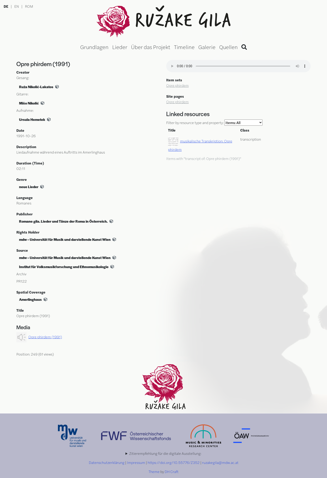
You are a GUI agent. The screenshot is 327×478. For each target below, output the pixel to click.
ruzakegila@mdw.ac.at (220, 462)
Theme (154, 471)
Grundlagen (94, 47)
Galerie (207, 47)
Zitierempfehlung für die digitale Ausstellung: (165, 453)
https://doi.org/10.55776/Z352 (174, 462)
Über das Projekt (150, 47)
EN (16, 6)
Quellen (228, 47)
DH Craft (171, 471)
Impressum (136, 462)
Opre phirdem (177, 85)
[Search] (244, 47)
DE (6, 6)
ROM (29, 6)
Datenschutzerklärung (106, 462)
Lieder (119, 47)
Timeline (184, 47)
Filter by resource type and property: (214, 123)
